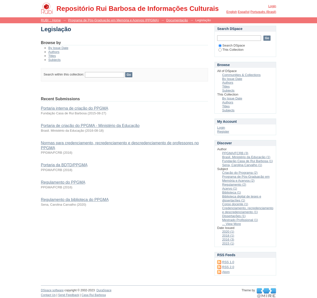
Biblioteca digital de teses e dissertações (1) (241, 198)
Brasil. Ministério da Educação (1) (246, 157)
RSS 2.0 (228, 267)
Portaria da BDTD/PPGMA (64, 165)
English (231, 12)
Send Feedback (68, 295)
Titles (52, 56)
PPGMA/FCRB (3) (235, 153)
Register (223, 131)
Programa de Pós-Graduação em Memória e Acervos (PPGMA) (113, 20)
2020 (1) (228, 231)
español (243, 12)
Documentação (177, 20)
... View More (231, 224)
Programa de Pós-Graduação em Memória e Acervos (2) (245, 178)
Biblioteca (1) (231, 192)
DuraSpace (103, 290)
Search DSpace (231, 45)
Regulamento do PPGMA (63, 182)
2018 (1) (228, 235)
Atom (226, 272)
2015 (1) (228, 243)
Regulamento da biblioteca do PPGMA (74, 200)
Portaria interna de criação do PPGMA (74, 108)
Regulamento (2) (234, 184)
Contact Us (48, 295)
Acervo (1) (229, 188)
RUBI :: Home (51, 20)
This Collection (230, 49)
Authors (53, 52)
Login (272, 6)
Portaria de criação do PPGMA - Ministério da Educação (90, 126)
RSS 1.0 (228, 262)
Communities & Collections (241, 75)
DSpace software (52, 290)
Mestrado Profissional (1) (240, 220)
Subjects (54, 60)
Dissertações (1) (234, 216)
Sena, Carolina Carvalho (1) (242, 165)
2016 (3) (228, 239)
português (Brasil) (263, 12)
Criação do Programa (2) (240, 172)
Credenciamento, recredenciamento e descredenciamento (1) (247, 210)
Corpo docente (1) (235, 204)
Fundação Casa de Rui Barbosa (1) (247, 161)
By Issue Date (58, 48)
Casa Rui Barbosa (93, 295)
